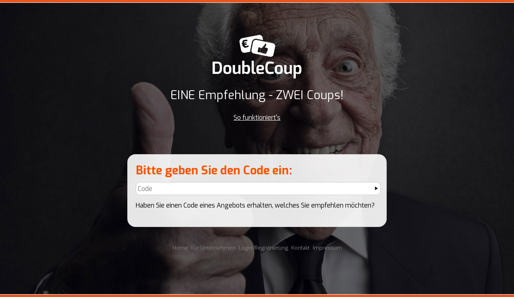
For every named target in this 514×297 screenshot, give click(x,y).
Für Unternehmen (213, 247)
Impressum (327, 247)
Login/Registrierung (263, 247)
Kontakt (300, 247)
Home (180, 247)
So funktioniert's (257, 117)
